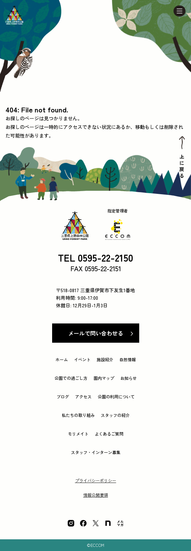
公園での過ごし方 (71, 378)
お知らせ (128, 378)
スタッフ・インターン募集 (95, 452)
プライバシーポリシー (95, 480)
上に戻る (181, 166)
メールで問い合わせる (95, 333)
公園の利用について (116, 396)
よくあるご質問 (109, 434)
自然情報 (127, 359)
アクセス (83, 396)
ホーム (62, 359)
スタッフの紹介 (115, 415)
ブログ (63, 396)
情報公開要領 (95, 495)
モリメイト (78, 434)
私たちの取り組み (78, 415)
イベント (82, 359)
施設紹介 (105, 359)
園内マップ (104, 378)
